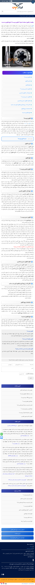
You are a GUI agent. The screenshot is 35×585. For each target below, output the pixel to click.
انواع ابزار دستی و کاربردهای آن (17, 537)
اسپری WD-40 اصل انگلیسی (12, 425)
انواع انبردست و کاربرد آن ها (26, 521)
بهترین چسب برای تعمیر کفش (26, 390)
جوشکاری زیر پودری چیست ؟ (26, 409)
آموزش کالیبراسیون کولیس (26, 416)
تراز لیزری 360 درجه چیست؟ (26, 397)
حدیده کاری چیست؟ (22, 138)
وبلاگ (32, 16)
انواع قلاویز (29, 85)
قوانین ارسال (29, 548)
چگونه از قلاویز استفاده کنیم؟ (25, 16)
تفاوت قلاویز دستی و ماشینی (25, 100)
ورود (7, 1)
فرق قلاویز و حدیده (27, 112)
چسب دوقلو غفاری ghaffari (13, 455)
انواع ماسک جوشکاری (28, 513)
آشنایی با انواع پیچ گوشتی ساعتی (25, 510)
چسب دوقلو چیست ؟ (16, 443)
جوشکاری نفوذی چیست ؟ (27, 401)
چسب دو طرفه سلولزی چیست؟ (26, 393)
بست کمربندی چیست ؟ (27, 495)
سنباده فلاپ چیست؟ (28, 517)
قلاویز (29, 123)
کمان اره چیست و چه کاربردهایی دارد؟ (24, 405)
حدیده (25, 123)
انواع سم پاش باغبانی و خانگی (26, 498)
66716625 (31, 583)
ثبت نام (3, 1)
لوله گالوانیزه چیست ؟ (27, 506)
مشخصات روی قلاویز (26, 108)
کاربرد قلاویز (28, 81)
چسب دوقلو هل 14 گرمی (24, 435)
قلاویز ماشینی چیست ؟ (26, 89)
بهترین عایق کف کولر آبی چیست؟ (25, 412)
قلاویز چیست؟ (28, 77)
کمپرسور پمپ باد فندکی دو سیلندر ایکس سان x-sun (17, 479)
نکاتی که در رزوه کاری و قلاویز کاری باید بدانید (21, 104)
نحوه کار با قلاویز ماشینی (25, 93)
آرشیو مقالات (17, 533)
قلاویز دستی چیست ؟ (26, 97)
